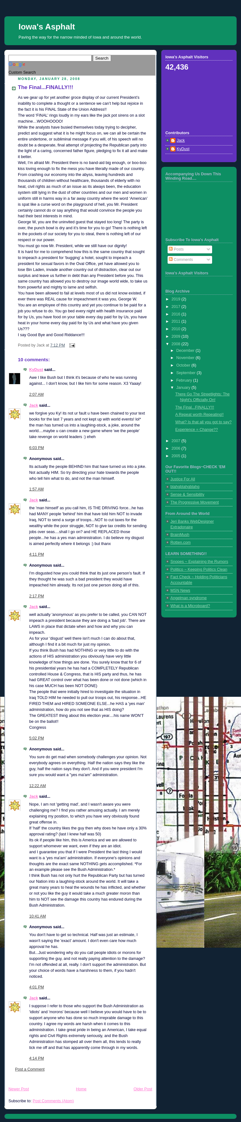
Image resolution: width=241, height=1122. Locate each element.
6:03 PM (36, 448)
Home (81, 1089)
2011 (177, 321)
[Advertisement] (193, 100)
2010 (177, 329)
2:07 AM (36, 394)
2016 (177, 314)
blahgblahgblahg (185, 486)
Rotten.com (180, 542)
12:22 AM (37, 786)
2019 (177, 299)
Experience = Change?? (196, 429)
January (183, 387)
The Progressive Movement (194, 502)
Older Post (142, 1089)
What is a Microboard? (190, 606)
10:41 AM (37, 916)
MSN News (180, 590)
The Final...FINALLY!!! (45, 87)
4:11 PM (36, 554)
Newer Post (18, 1089)
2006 (177, 448)
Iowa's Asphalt (47, 26)
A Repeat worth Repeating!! (199, 414)
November (186, 358)
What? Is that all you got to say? (203, 422)
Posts (176, 249)
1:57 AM (36, 489)
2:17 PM (36, 596)
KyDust (36, 370)
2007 (177, 441)
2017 (177, 306)
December (186, 350)
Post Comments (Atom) (53, 1101)
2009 (177, 336)
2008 (177, 344)
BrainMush (179, 534)
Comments (181, 259)
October (183, 365)
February (184, 380)
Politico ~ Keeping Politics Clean (198, 569)
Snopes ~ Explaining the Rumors (199, 561)
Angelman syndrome (188, 598)
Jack (33, 405)
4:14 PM (36, 1058)
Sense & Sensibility (187, 494)
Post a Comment (30, 1069)
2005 (177, 456)
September (186, 373)
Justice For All (182, 479)
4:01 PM (36, 987)
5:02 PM (36, 738)
